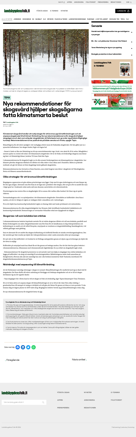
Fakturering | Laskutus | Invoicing (123, 427)
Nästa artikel (79, 360)
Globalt (38, 19)
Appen (69, 2)
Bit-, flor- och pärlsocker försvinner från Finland (112, 41)
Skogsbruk (27, 19)
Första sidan (63, 392)
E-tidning (115, 392)
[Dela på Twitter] (28, 347)
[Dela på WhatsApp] (33, 347)
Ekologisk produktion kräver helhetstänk (112, 54)
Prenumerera (103, 2)
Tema (123, 19)
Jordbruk (17, 19)
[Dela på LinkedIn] (23, 347)
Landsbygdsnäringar (77, 19)
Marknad (90, 19)
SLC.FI (61, 2)
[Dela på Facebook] (18, 347)
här (41, 292)
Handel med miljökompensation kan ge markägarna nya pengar (112, 33)
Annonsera (79, 2)
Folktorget (91, 2)
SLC (44, 19)
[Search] (129, 2)
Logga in (123, 11)
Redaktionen (116, 2)
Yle (127, 19)
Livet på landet (102, 19)
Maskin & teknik (61, 19)
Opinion (50, 19)
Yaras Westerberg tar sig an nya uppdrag (112, 48)
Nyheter (88, 392)
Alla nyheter (7, 19)
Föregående (11, 360)
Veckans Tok (114, 19)
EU (33, 19)
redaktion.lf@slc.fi (8, 124)
